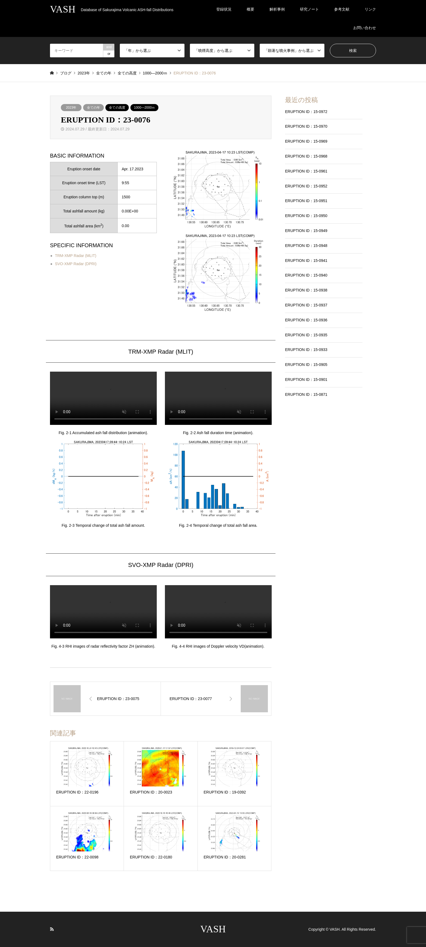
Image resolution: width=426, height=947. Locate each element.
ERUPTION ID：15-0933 (306, 349)
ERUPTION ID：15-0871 (306, 394)
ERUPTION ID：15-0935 (306, 335)
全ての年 (93, 107)
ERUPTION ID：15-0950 (306, 216)
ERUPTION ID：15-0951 (306, 201)
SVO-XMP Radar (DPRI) (75, 264)
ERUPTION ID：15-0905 (306, 364)
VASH (212, 929)
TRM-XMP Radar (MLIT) (75, 255)
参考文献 (341, 9)
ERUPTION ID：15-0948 (306, 245)
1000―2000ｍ (144, 107)
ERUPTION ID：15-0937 (306, 305)
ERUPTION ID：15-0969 (306, 141)
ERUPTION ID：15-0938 (306, 290)
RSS (52, 929)
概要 (250, 9)
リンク (370, 9)
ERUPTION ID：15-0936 (306, 320)
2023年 (71, 107)
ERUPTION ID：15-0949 (306, 230)
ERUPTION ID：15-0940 (306, 275)
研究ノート (309, 9)
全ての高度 (117, 107)
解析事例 (277, 9)
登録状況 (223, 9)
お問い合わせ (364, 28)
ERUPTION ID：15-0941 (306, 260)
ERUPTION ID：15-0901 (306, 379)
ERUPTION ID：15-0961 (306, 171)
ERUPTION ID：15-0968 (306, 156)
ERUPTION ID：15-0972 (306, 111)
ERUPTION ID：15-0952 (306, 186)
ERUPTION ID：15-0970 (306, 126)
